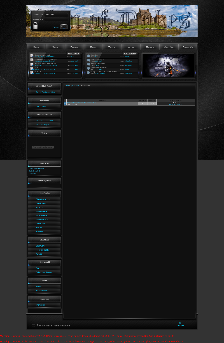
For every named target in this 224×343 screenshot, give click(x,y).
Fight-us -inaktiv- (43, 250)
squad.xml (40, 207)
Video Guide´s (42, 219)
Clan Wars (40, 246)
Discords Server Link (42, 55)
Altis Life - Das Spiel (44, 121)
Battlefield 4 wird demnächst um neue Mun (81, 103)
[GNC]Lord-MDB (100, 73)
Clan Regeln (41, 203)
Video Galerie (41, 211)
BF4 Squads (41, 106)
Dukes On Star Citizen (36, 168)
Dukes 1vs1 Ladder (44, 272)
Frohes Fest (39, 72)
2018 (36, 68)
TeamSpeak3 (41, 291)
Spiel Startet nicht (97, 59)
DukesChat (32, 173)
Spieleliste (94, 55)
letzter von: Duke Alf (175, 104)
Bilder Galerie (41, 215)
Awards (39, 254)
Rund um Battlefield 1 (99, 68)
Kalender (39, 232)
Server (38, 287)
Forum (67, 86)
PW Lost (55, 27)
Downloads (40, 223)
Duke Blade (74, 61)
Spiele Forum (75, 86)
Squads (39, 227)
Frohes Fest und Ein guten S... (46, 59)
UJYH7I (127, 57)
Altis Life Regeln (42, 125)
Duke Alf (73, 57)
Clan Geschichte (43, 199)
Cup (37, 268)
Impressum (40, 305)
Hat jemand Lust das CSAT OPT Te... (105, 72)
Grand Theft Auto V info (45, 92)
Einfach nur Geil (34, 171)
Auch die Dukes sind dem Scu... (46, 63)
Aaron (97, 65)
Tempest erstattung (98, 63)
